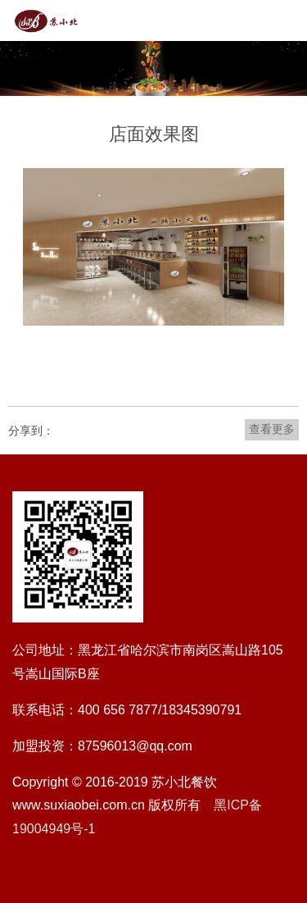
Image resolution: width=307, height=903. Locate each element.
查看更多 (272, 429)
